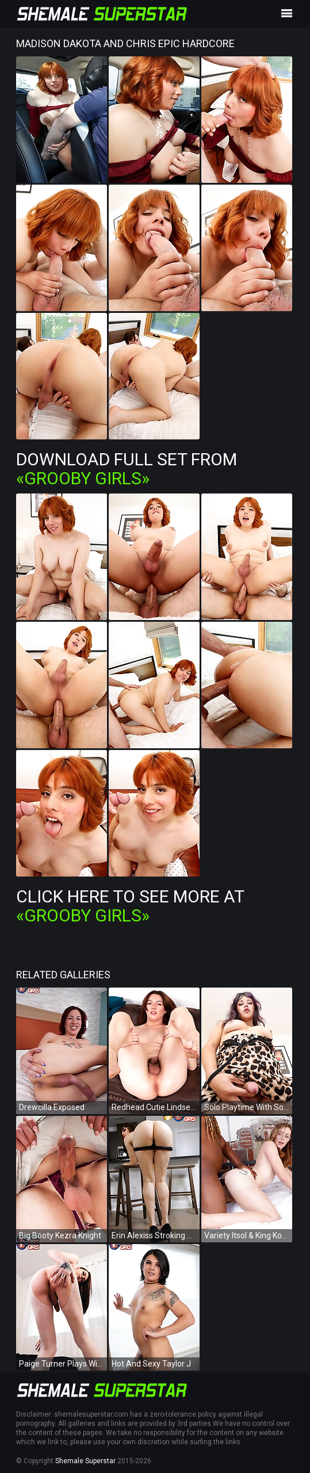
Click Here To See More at (130, 905)
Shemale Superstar (85, 1461)
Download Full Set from (126, 468)
